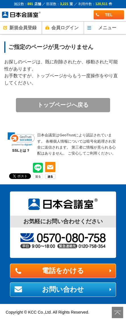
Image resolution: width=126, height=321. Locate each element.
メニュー (107, 27)
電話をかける (63, 270)
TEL (104, 14)
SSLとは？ (21, 151)
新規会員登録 (23, 27)
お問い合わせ (63, 289)
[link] (21, 139)
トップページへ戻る (63, 105)
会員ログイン (65, 27)
